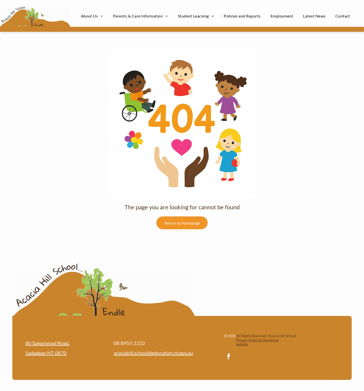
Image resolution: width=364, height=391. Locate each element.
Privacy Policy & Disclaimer (257, 340)
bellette (242, 344)
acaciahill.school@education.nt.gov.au (153, 353)
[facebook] (228, 357)
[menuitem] (92, 15)
